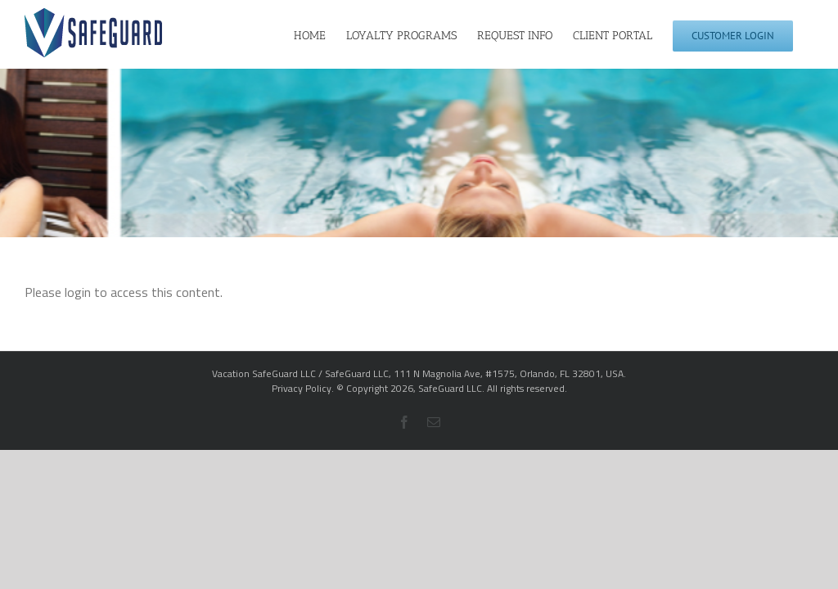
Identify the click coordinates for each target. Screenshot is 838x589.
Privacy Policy (301, 388)
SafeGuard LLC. (451, 388)
